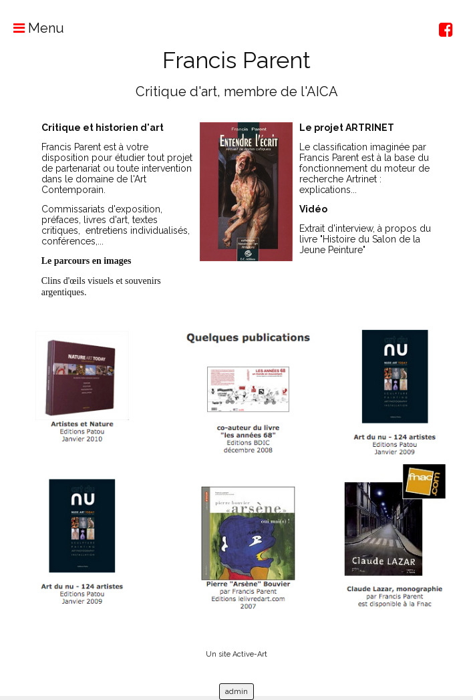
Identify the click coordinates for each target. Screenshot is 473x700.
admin (236, 691)
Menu (32, 28)
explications (325, 189)
